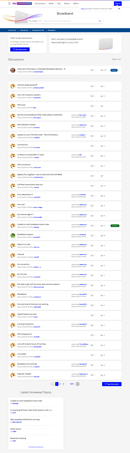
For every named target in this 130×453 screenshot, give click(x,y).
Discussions (40, 3)
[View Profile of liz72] (14, 413)
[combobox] (69, 20)
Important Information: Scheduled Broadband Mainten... (40, 69)
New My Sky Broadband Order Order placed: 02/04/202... (40, 115)
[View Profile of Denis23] (36, 377)
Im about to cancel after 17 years (30, 155)
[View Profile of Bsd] (35, 108)
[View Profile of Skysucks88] (38, 217)
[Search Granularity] (34, 20)
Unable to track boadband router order (33, 224)
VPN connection (24, 164)
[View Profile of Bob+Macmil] (17, 422)
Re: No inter (22, 274)
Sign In (117, 4)
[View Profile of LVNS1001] (37, 197)
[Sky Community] (22, 3)
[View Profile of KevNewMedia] (38, 72)
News (51, 3)
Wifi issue (21, 105)
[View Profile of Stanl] (36, 317)
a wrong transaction (25, 324)
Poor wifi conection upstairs (29, 95)
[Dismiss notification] (119, 8)
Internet (20, 254)
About (67, 3)
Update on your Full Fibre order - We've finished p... (38, 135)
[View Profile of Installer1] (37, 137)
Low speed (21, 354)
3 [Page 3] (63, 384)
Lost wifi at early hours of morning (31, 344)
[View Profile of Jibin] (14, 441)
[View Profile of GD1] (80, 155)
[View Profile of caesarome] (83, 125)
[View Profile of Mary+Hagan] (38, 207)
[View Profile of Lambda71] (37, 237)
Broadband (65, 13)
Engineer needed (24, 374)
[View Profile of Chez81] (36, 157)
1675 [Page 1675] (72, 384)
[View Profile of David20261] (37, 347)
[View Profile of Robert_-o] (37, 267)
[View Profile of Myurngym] (37, 118)
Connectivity (22, 145)
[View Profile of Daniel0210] (83, 294)
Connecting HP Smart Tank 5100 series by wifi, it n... (31, 410)
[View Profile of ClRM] (14, 431)
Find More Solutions (36, 447)
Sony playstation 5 (25, 194)
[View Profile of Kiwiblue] (37, 127)
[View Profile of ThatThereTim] (38, 177)
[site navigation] (9, 3)
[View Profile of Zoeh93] (36, 367)
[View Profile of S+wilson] (37, 147)
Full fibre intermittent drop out (30, 184)
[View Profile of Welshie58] (37, 307)
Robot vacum (15, 429)
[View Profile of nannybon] (37, 167)
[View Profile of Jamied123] (37, 98)
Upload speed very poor (27, 314)
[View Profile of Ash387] (36, 257)
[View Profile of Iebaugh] (36, 227)
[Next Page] (78, 384)
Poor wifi (21, 204)
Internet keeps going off (27, 85)
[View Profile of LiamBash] (37, 357)
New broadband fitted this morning (24, 419)
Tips (59, 3)
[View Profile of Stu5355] (36, 337)
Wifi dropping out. (24, 334)
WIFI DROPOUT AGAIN (26, 125)
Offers (76, 3)
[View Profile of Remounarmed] (39, 287)
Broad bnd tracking (18, 438)
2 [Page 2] (60, 384)
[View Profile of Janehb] (36, 187)
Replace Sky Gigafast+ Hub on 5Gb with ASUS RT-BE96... (40, 174)
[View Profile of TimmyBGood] (83, 344)
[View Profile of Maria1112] (37, 327)
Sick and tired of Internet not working (32, 304)
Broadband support (25, 234)
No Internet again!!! (25, 214)
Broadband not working (27, 364)
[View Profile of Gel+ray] (36, 247)
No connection (23, 264)
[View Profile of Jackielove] (37, 297)
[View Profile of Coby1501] (37, 277)
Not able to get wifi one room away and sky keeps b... (39, 284)
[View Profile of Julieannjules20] (38, 88)
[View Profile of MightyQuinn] (83, 374)
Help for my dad (23, 244)
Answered (115, 225)
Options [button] (115, 59)
